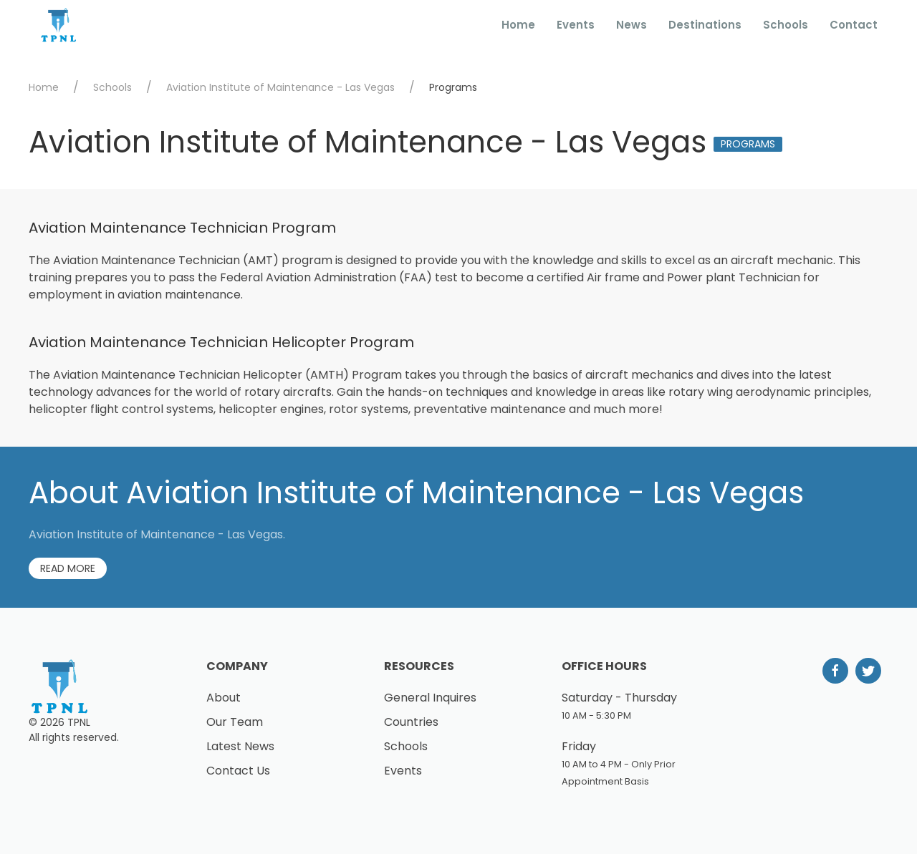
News (631, 24)
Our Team (234, 722)
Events (576, 24)
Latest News (240, 746)
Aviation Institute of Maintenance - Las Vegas (280, 87)
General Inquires (430, 697)
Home (518, 24)
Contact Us (238, 770)
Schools (785, 24)
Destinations (704, 24)
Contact (854, 24)
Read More (67, 568)
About (223, 697)
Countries (411, 722)
